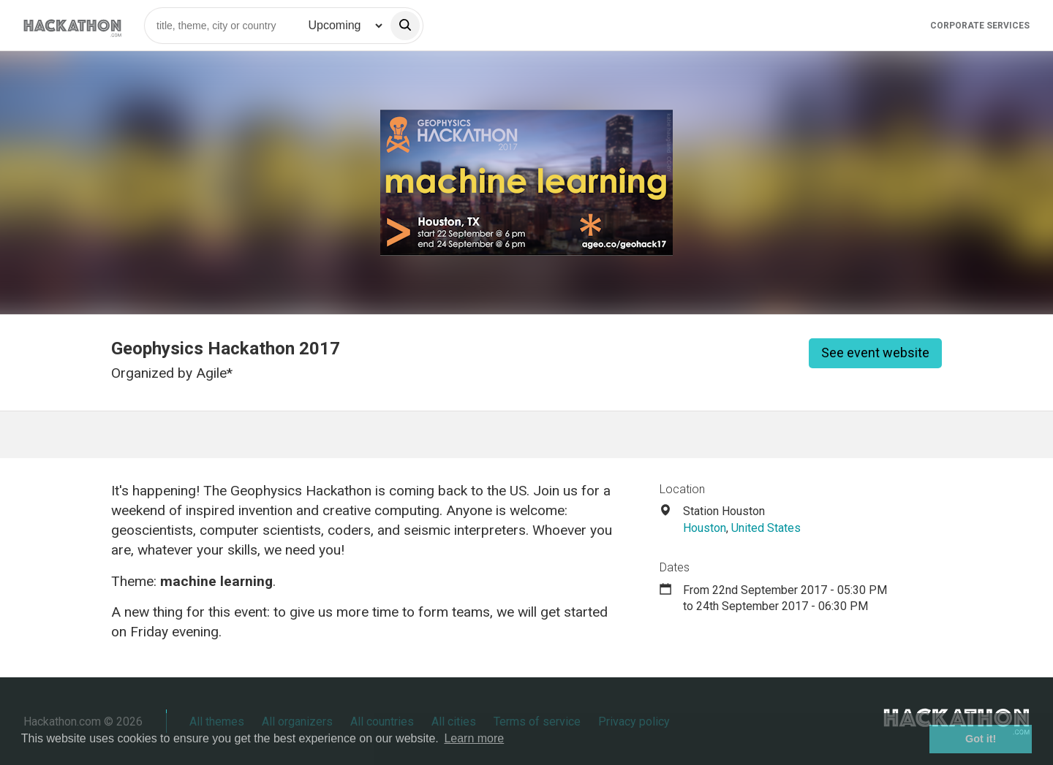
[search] (405, 25)
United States (766, 528)
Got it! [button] (980, 739)
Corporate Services (980, 25)
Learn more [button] (474, 738)
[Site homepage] (72, 25)
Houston (704, 528)
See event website (875, 352)
